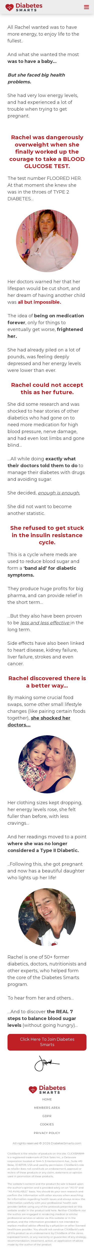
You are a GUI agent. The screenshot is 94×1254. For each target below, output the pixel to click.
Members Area (47, 1107)
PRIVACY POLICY (47, 1133)
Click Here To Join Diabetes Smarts (47, 1042)
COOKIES (47, 1124)
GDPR (47, 1116)
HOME (47, 1099)
